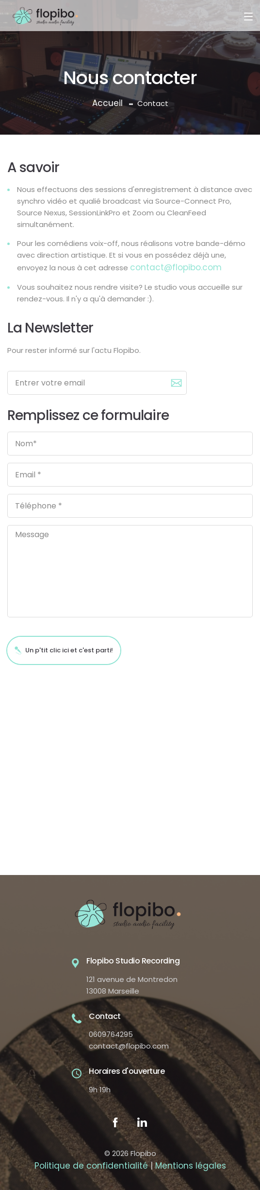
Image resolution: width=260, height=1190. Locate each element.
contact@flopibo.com (176, 267)
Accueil (107, 103)
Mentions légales (190, 1166)
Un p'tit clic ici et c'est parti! (64, 650)
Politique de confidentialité (91, 1166)
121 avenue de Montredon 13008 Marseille (132, 985)
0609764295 (111, 1034)
